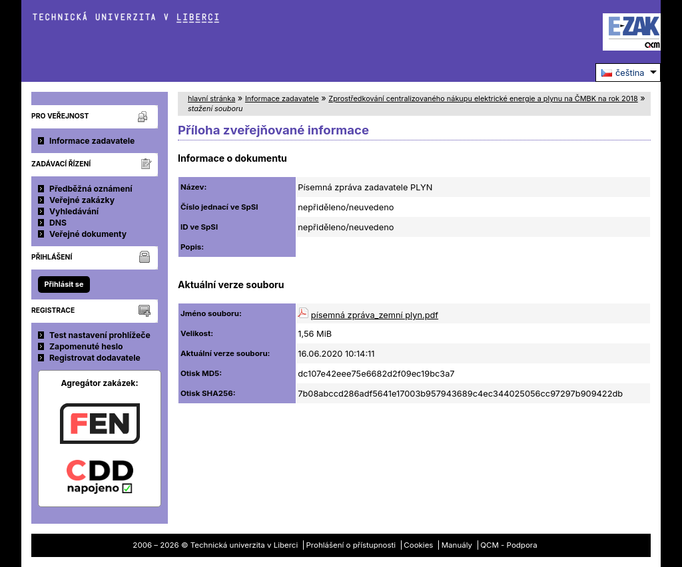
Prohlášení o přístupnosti (351, 545)
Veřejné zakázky (82, 200)
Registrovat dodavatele (95, 358)
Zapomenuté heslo (86, 346)
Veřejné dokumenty (88, 234)
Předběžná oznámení (91, 189)
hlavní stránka (211, 98)
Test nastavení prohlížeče (100, 335)
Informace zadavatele (92, 141)
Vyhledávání (74, 211)
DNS (58, 223)
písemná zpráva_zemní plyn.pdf (374, 315)
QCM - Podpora (508, 545)
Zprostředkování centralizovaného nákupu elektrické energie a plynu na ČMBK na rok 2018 (482, 98)
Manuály (457, 545)
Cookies (418, 545)
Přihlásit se (63, 284)
